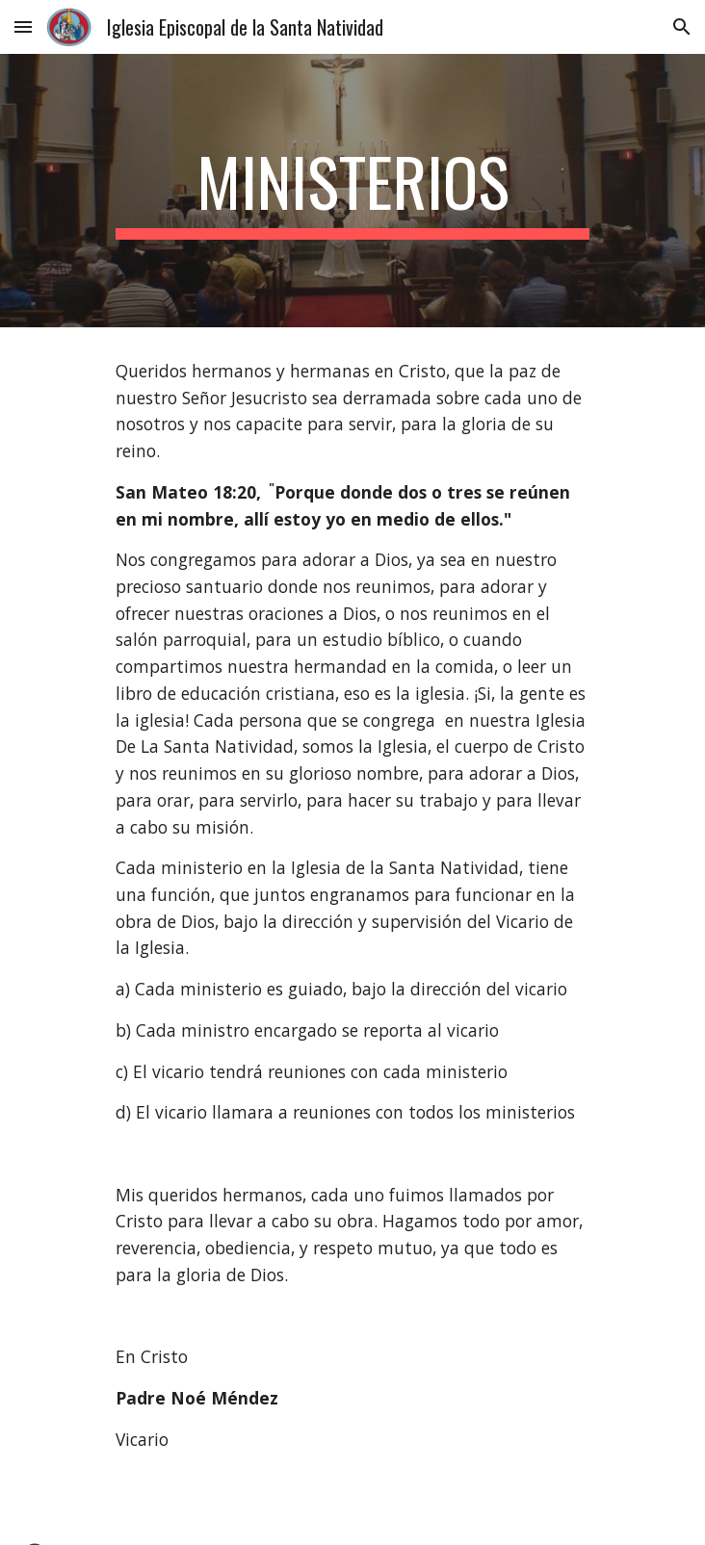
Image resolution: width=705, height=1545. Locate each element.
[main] (352, 190)
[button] (23, 26)
